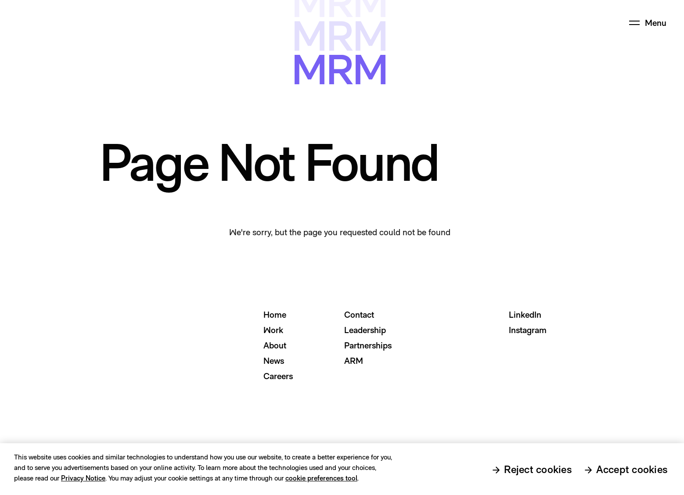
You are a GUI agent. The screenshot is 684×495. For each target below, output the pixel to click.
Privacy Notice (83, 481)
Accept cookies (631, 472)
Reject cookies (537, 472)
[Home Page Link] (34, 23)
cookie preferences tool (321, 481)
